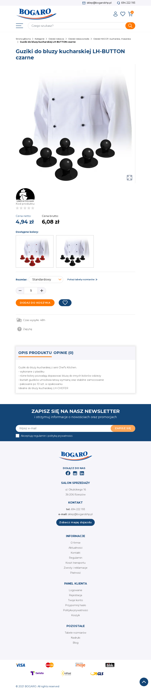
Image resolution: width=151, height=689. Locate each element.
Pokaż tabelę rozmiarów (81, 279)
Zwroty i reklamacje (75, 567)
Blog (75, 642)
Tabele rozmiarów (75, 632)
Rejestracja (75, 595)
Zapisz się (123, 428)
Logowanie (75, 590)
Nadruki (75, 637)
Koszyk (75, 615)
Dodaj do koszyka (35, 302)
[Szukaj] (81, 25)
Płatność (75, 572)
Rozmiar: (21, 279)
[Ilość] (31, 290)
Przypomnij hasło (75, 605)
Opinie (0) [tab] (63, 353)
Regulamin (75, 557)
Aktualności (75, 547)
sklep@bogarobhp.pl (99, 2)
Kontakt (75, 552)
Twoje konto (75, 600)
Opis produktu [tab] (35, 353)
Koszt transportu (75, 562)
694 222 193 (128, 2)
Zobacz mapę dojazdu (75, 522)
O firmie (76, 542)
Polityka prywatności (75, 610)
